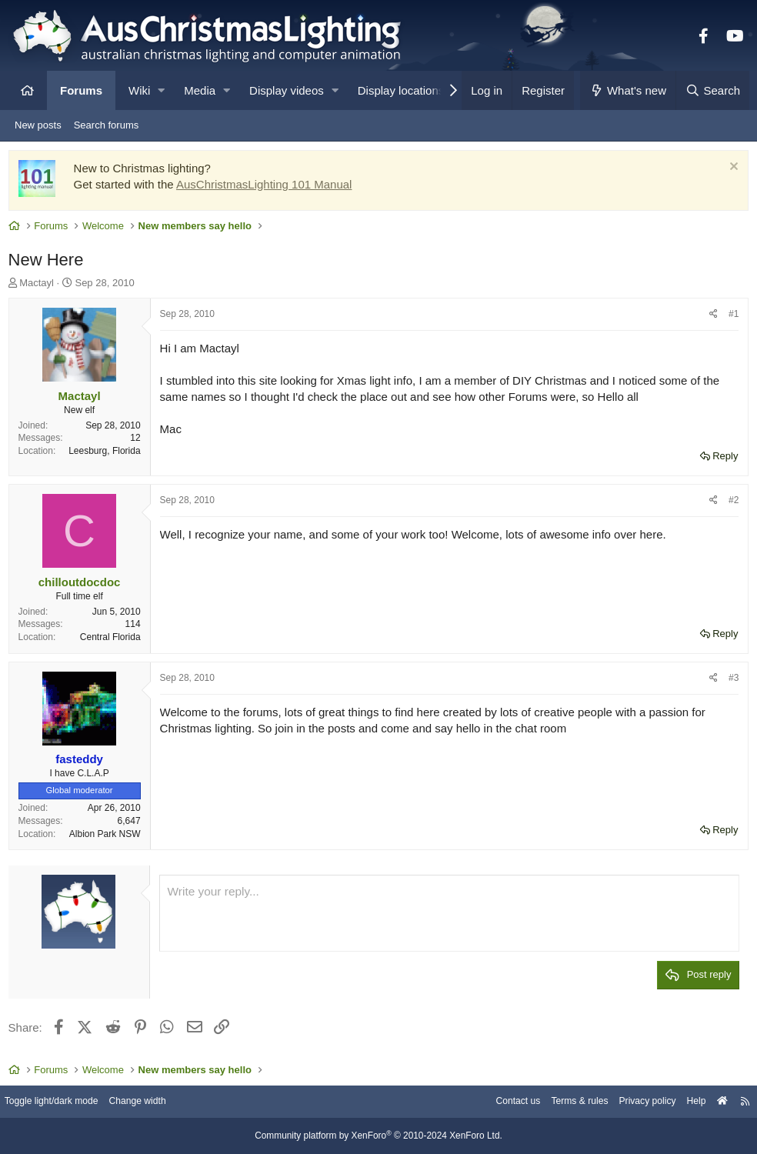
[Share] (710, 318)
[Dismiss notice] (728, 171)
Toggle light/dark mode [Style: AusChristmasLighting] (65, 1102)
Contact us (494, 1102)
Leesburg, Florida (108, 454)
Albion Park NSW (108, 837)
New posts (38, 125)
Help (684, 1102)
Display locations (401, 90)
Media (199, 90)
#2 (730, 504)
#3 (730, 680)
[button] (161, 90)
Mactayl (40, 286)
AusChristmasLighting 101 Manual (267, 187)
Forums (81, 90)
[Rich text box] (449, 917)
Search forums (106, 125)
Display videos (286, 90)
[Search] (712, 90)
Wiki (139, 90)
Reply (722, 459)
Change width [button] (157, 1102)
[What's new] (628, 90)
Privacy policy (632, 1102)
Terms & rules (559, 1102)
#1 (730, 317)
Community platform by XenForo (378, 1136)
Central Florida (113, 640)
